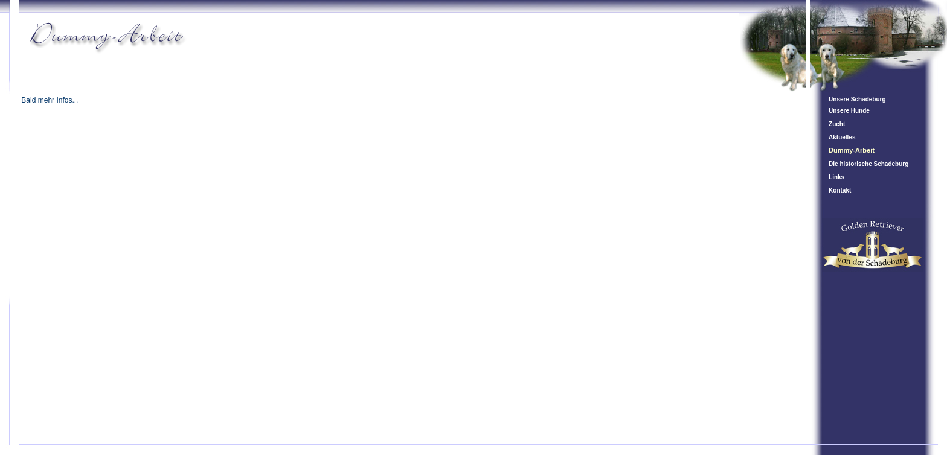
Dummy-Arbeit (852, 150)
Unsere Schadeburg (857, 99)
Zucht (837, 124)
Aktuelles (842, 137)
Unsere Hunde (849, 110)
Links (836, 177)
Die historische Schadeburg (868, 164)
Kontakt (840, 190)
